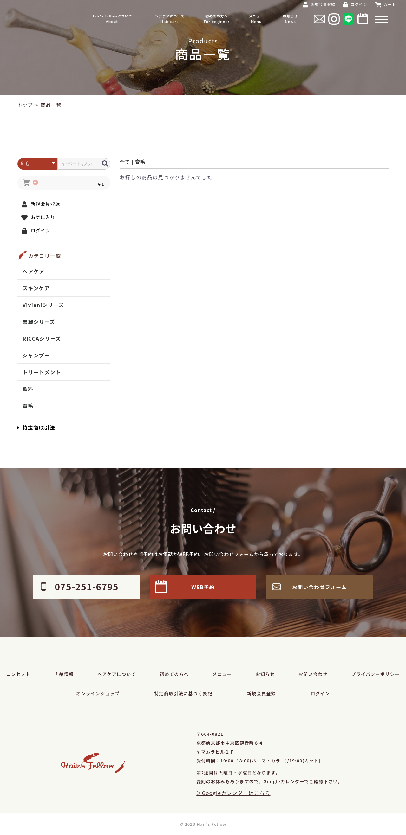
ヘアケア (33, 271)
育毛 (28, 405)
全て (125, 161)
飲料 (28, 389)
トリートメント (42, 372)
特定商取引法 (36, 427)
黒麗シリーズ (39, 321)
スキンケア (36, 288)
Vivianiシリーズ (43, 305)
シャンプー (36, 355)
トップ (25, 104)
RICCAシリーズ (42, 338)
